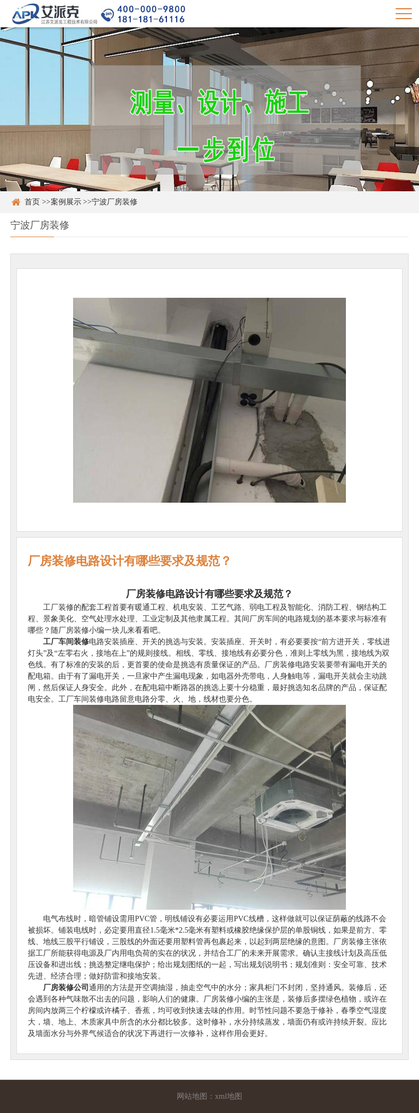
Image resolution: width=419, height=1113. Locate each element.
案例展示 (66, 202)
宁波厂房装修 (114, 202)
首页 (32, 202)
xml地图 (228, 1096)
